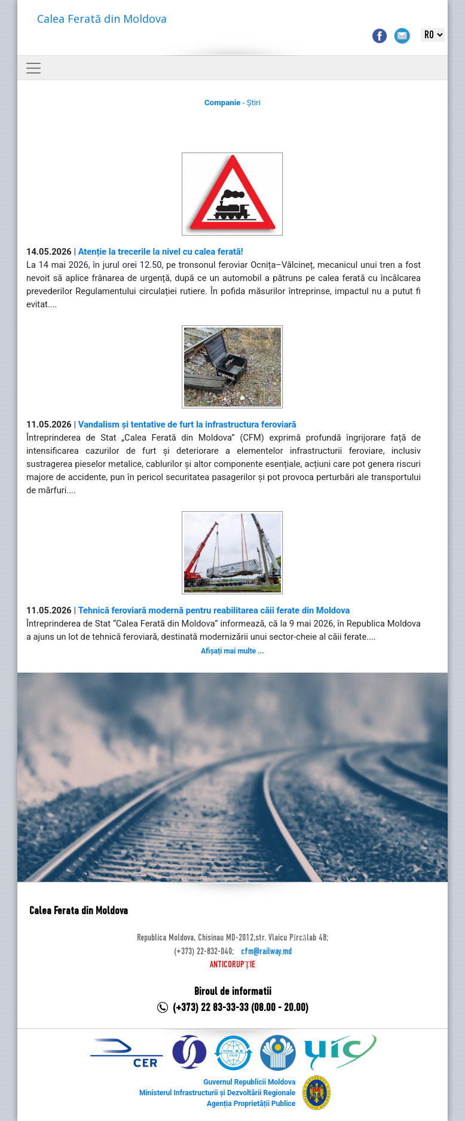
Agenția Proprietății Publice (251, 1103)
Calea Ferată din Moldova (102, 18)
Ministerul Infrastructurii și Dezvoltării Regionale (217, 1093)
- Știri (232, 102)
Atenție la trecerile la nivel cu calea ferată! (160, 251)
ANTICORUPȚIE (232, 965)
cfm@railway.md (266, 952)
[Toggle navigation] (33, 68)
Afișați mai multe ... (232, 651)
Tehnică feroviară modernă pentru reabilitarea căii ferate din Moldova (214, 610)
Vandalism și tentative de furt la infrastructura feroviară (187, 424)
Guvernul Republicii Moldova (249, 1082)
